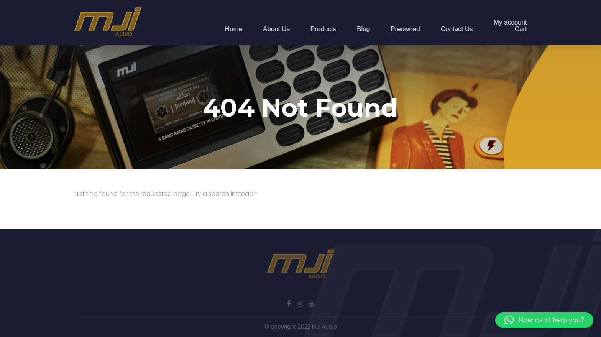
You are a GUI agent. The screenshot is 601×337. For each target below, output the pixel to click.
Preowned (405, 29)
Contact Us (457, 29)
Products (324, 29)
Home (233, 29)
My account (510, 22)
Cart (521, 29)
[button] (544, 320)
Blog (363, 29)
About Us (276, 29)
